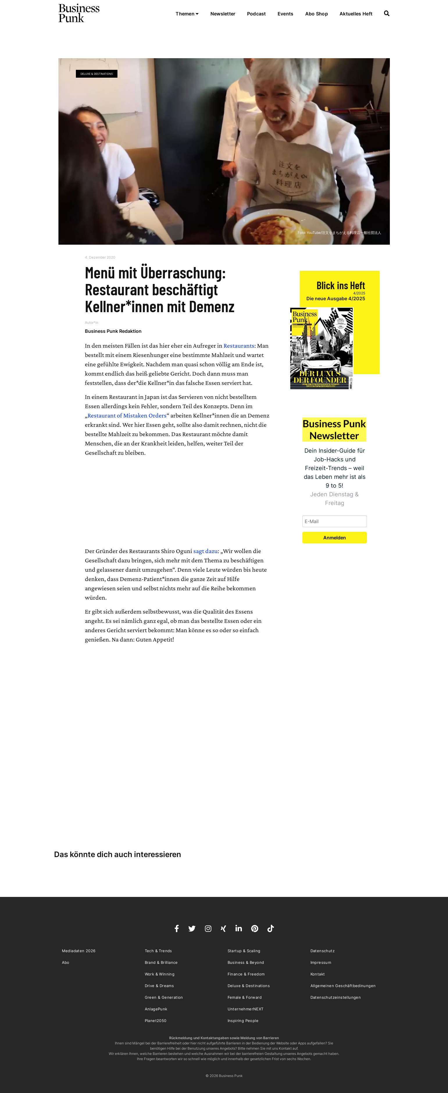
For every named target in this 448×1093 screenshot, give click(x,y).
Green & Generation (164, 997)
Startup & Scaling (244, 950)
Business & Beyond (246, 962)
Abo (65, 962)
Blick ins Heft (341, 285)
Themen (187, 14)
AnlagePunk (156, 1009)
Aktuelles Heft (356, 14)
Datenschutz (322, 950)
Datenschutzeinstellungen (335, 997)
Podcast (256, 14)
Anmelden (334, 538)
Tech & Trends (158, 950)
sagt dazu (205, 551)
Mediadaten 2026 (79, 950)
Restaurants (239, 345)
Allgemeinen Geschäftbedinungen (343, 985)
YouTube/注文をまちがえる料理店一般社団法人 (344, 232)
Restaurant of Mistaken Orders (127, 415)
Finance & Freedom (246, 974)
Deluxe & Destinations (97, 73)
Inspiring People (243, 1020)
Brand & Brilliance (161, 962)
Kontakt (317, 974)
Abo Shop (316, 14)
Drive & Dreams (159, 985)
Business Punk (79, 13)
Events (286, 14)
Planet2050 (156, 1020)
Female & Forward (245, 997)
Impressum (320, 962)
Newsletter (222, 14)
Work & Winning (160, 974)
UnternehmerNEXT (246, 1009)
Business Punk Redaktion (113, 331)
